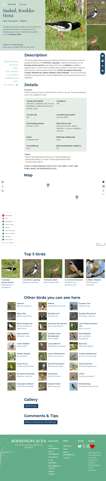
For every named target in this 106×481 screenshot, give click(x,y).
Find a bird (52, 457)
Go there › (11, 85)
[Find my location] (2, 181)
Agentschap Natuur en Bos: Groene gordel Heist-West (47, 159)
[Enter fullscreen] (103, 186)
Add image (31, 406)
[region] (53, 212)
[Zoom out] (103, 194)
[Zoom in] (103, 190)
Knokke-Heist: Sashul (34, 162)
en (95, 3)
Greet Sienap (17, 45)
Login (89, 3)
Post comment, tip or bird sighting (41, 422)
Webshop (67, 446)
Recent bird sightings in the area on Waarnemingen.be (48, 157)
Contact (66, 458)
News (65, 449)
